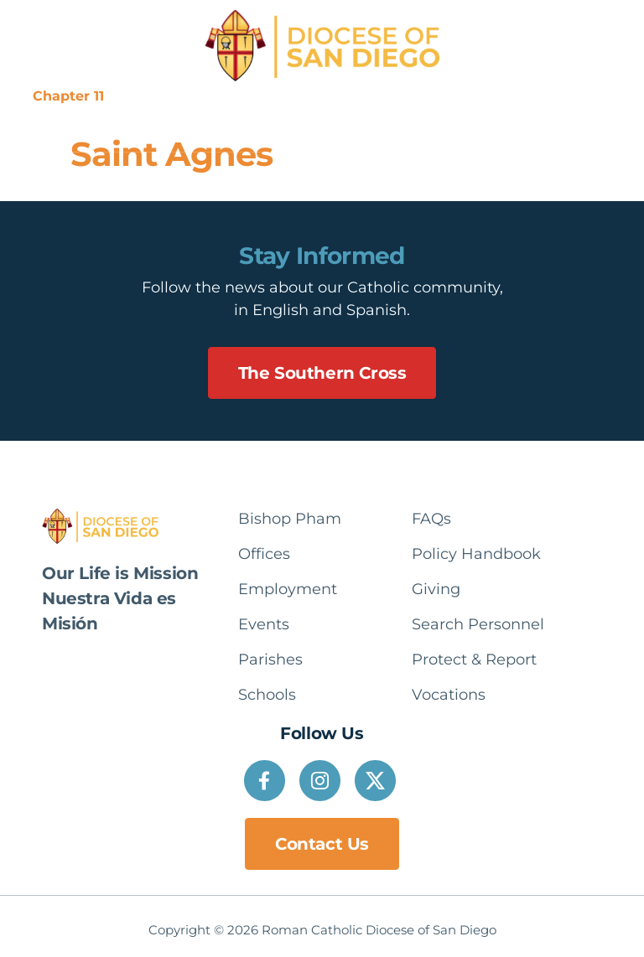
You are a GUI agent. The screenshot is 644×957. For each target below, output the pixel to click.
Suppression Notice (186, 96)
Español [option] (576, 96)
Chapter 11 (68, 96)
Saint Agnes (171, 153)
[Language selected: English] (576, 96)
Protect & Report (459, 96)
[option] (576, 96)
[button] (299, 129)
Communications (327, 96)
